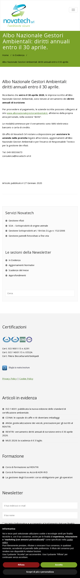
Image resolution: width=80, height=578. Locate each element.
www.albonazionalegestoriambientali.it (27, 113)
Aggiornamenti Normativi (21, 265)
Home (5, 55)
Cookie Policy (26, 378)
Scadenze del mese (19, 270)
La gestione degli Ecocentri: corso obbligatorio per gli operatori (39, 477)
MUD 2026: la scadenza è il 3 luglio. (24, 440)
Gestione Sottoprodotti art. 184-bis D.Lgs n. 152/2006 (37, 230)
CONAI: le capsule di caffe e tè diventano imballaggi (33, 417)
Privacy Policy (9, 378)
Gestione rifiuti (16, 220)
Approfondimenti (17, 275)
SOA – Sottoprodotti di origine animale (28, 225)
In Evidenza (18, 55)
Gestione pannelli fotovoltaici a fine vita (29, 235)
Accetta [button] (59, 565)
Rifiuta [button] (21, 565)
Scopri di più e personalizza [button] (40, 572)
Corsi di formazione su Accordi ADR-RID (27, 472)
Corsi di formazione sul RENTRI (22, 467)
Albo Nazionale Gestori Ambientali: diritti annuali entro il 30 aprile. (34, 84)
